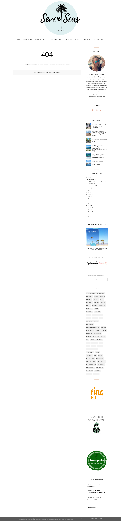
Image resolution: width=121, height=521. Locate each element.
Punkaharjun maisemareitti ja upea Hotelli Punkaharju (99, 140)
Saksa (92, 339)
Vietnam (88, 361)
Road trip (96, 336)
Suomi (88, 342)
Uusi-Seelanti (90, 358)
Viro (94, 361)
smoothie (97, 370)
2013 (89, 212)
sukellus (89, 374)
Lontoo (96, 321)
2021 (89, 194)
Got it (100, 519)
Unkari (100, 355)
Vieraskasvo (100, 358)
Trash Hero (89, 352)
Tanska (93, 346)
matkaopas (99, 367)
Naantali (98, 330)
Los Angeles (89, 324)
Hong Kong (102, 305)
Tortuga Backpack (92, 349)
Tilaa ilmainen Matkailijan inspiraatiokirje (94, 485)
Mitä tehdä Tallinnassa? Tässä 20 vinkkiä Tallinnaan (99, 126)
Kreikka (88, 318)
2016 (89, 205)
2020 (89, 196)
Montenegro (90, 330)
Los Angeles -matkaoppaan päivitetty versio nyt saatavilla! (96, 249)
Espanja (96, 299)
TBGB (87, 346)
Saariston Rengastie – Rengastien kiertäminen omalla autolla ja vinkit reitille (99, 133)
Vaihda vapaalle (93, 504)
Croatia (102, 296)
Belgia (96, 296)
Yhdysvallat (101, 361)
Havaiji (88, 305)
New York (89, 333)
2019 (89, 199)
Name (104, 330)
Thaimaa (100, 346)
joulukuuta (91, 179)
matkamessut (90, 367)
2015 (89, 207)
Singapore (99, 339)
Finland (96, 302)
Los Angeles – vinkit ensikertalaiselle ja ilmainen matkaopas (98, 156)
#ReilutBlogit (90, 293)
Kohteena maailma (93, 490)
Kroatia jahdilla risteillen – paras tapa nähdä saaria (96, 506)
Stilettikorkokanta (94, 498)
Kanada (88, 315)
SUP (87, 339)
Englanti (89, 299)
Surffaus (94, 342)
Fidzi (101, 299)
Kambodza (98, 311)
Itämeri (96, 308)
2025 (89, 177)
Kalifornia (89, 311)
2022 (89, 192)
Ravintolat (97, 333)
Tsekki (97, 352)
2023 (89, 190)
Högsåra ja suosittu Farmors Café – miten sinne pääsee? (98, 163)
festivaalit (101, 364)
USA (95, 355)
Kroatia (95, 318)
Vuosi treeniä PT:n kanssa (94, 500)
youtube (96, 374)
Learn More (93, 519)
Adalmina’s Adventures (95, 483)
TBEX (100, 342)
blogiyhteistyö (91, 364)
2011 (89, 216)
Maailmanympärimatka (92, 327)
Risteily (88, 336)
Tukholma (89, 355)
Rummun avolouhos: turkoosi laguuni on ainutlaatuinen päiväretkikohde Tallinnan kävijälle (99, 148)
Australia (89, 296)
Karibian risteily (98, 315)
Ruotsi (103, 336)
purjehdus (89, 370)
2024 (89, 188)
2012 (89, 214)
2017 (89, 203)
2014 (89, 209)
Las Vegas (89, 321)
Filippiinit (89, 302)
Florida (103, 302)
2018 (89, 201)
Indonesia (89, 308)
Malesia (103, 327)
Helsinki (94, 305)
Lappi (101, 318)
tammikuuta (92, 186)
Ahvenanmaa (100, 293)
